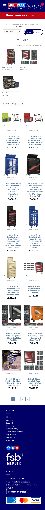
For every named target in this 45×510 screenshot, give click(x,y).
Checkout (10, 440)
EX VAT (38, 32)
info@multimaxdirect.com (19, 482)
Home (6, 24)
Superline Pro (7, 93)
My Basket (10, 437)
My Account (11, 434)
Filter (22, 39)
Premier (23, 67)
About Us (10, 420)
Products (10, 426)
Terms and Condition (14, 431)
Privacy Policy (12, 428)
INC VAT (29, 32)
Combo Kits (11, 177)
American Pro (7, 67)
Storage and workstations (25, 24)
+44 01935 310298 (16, 478)
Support (9, 423)
